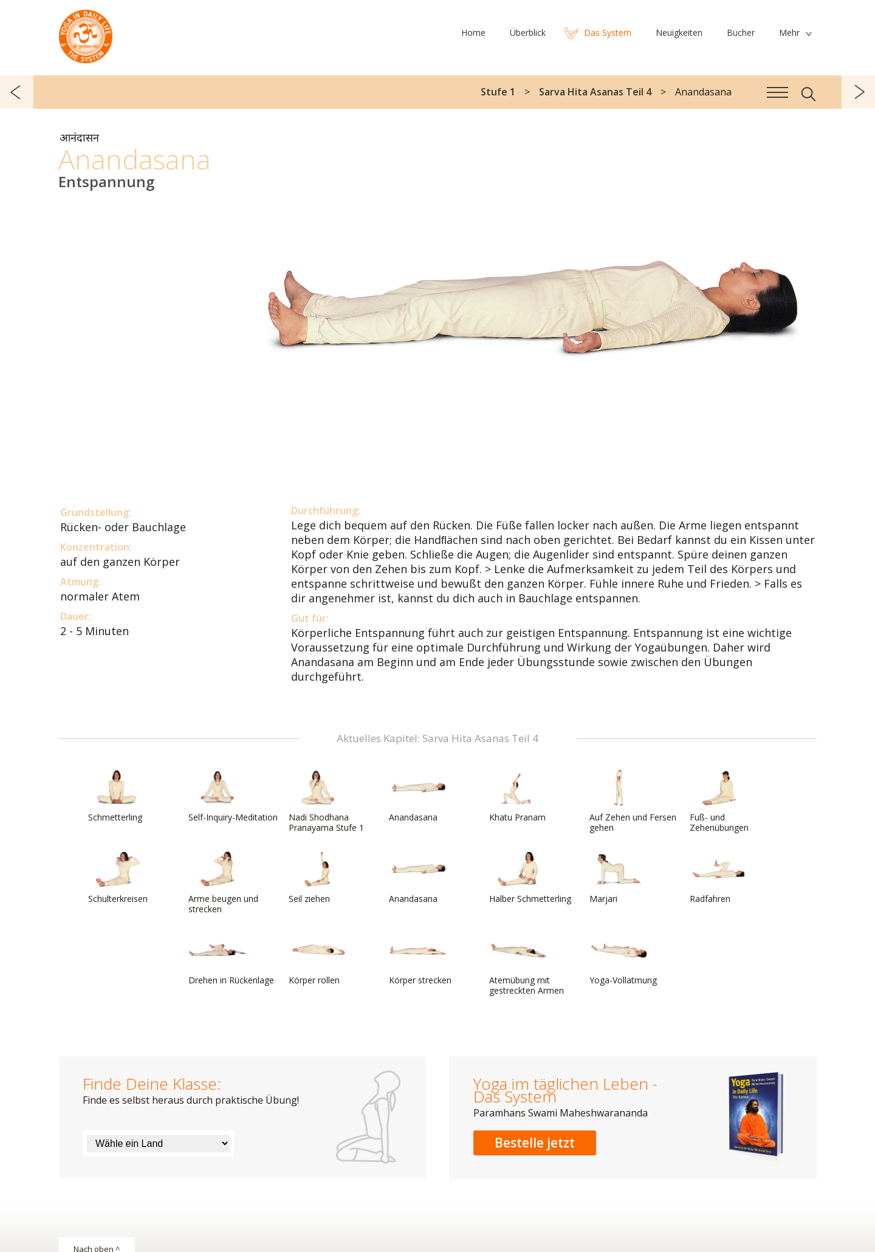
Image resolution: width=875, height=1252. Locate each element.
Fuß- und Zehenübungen (719, 801)
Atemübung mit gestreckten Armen (526, 964)
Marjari (618, 877)
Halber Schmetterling (530, 877)
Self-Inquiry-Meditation (233, 796)
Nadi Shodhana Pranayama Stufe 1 (326, 801)
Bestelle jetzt (535, 1142)
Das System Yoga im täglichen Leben (85, 33)
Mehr (789, 32)
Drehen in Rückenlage (231, 959)
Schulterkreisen (118, 877)
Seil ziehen (318, 877)
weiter (858, 92)
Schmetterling (117, 796)
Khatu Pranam (518, 796)
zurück (16, 92)
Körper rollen (318, 959)
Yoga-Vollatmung (623, 959)
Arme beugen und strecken (223, 883)
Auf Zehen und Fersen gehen (632, 801)
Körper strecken (420, 959)
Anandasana (418, 796)
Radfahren (719, 877)
